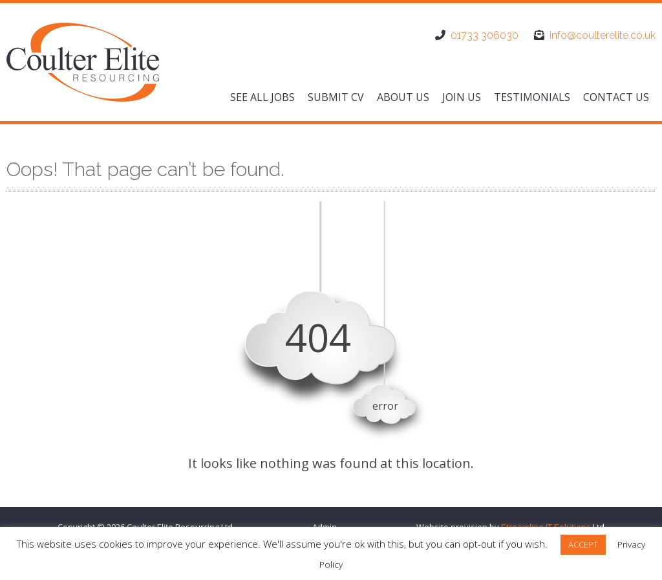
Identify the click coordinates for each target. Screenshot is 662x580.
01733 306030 (484, 35)
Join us (461, 97)
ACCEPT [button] (583, 544)
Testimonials (532, 97)
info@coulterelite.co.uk (603, 35)
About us (403, 97)
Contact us (616, 97)
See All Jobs (262, 97)
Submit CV (336, 97)
